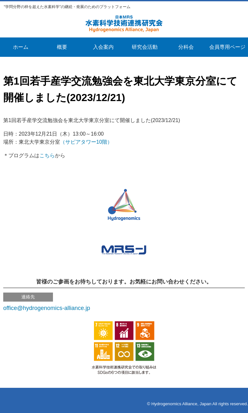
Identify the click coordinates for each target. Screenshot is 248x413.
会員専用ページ (227, 47)
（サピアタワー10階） (86, 142)
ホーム (20, 47)
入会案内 (103, 47)
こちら (47, 155)
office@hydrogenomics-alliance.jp (46, 308)
